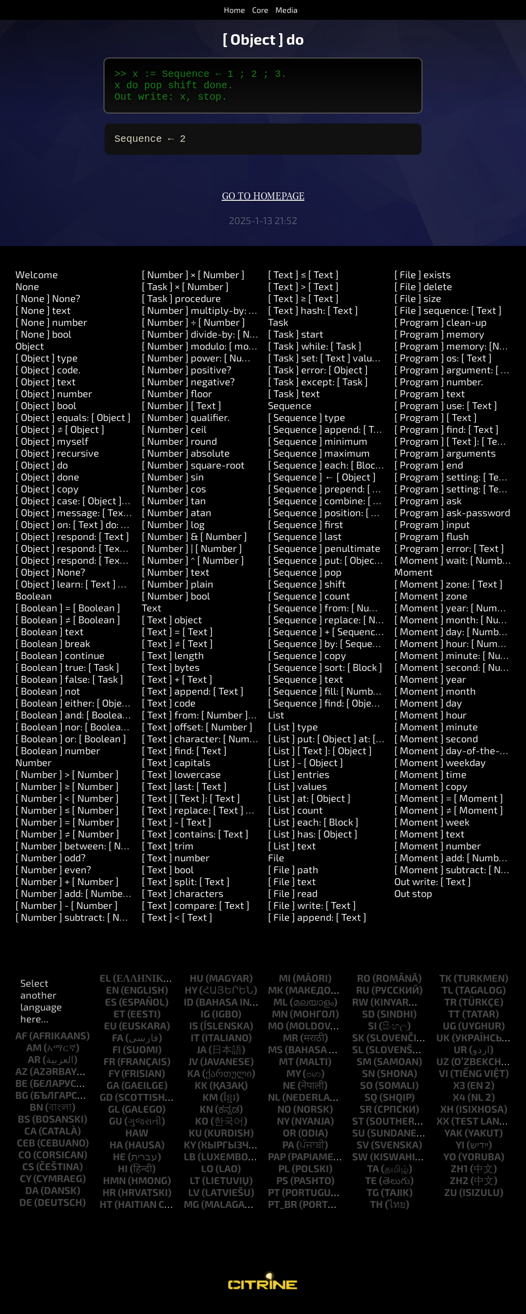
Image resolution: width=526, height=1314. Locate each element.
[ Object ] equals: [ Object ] (73, 425)
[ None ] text (43, 318)
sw (360, 1164)
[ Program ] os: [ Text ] (443, 365)
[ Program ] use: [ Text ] (445, 413)
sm (364, 1069)
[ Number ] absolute (186, 461)
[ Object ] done (47, 484)
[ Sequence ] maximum (319, 461)
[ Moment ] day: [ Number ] (454, 639)
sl (358, 1057)
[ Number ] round (179, 449)
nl (274, 1105)
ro (363, 986)
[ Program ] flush (431, 544)
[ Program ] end (428, 472)
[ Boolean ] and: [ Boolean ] (74, 722)
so (366, 1093)
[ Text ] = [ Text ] (177, 639)
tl (447, 998)
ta (373, 1176)
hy (191, 998)
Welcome (36, 282)
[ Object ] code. (48, 377)
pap (277, 1164)
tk (445, 986)
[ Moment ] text (429, 841)
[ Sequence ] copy (307, 663)
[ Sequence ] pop (305, 580)
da (32, 1198)
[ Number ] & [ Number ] (194, 544)
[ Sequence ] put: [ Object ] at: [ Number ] (357, 568)
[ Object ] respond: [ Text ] (72, 544)
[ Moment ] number (437, 853)
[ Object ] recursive (57, 461)
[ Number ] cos (174, 496)
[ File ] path (293, 877)
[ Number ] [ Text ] (181, 413)
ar (34, 1067)
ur (460, 1057)
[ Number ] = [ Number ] (67, 830)
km (210, 1105)
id (189, 1009)
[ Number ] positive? (186, 377)
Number (33, 770)
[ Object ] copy (47, 496)
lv (194, 1200)
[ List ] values (297, 794)
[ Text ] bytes (171, 675)
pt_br (282, 1212)
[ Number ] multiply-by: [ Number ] (219, 318)
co (24, 1162)
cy (25, 1186)
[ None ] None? (47, 306)
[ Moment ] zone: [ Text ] (448, 591)
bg (21, 1103)
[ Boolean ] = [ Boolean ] (67, 615)
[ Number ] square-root (193, 472)
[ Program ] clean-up (440, 330)
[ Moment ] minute (436, 734)
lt (195, 1188)
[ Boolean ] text (49, 639)
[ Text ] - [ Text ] (176, 830)
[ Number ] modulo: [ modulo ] (207, 353)
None (27, 294)
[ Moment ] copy (431, 794)
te (371, 1188)
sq (371, 1105)
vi (443, 1081)
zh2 (459, 1188)
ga (112, 1093)
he (119, 1164)
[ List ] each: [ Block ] (313, 830)
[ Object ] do (41, 472)
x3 (459, 1093)
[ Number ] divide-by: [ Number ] (213, 342)
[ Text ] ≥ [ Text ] (303, 306)
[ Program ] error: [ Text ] (449, 556)
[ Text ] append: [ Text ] (193, 699)
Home (234, 9)
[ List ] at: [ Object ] (309, 806)
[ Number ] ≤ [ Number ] (67, 818)
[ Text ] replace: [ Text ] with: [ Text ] (221, 818)
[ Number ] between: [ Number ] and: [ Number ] (120, 853)
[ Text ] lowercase (181, 782)
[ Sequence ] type (306, 425)
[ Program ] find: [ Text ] (446, 437)
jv (193, 1069)
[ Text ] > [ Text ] (303, 294)
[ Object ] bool (45, 413)
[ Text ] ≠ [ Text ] (177, 651)
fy (113, 1081)
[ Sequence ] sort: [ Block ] (325, 675)
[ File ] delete (423, 294)
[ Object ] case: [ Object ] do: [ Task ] (92, 508)
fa (117, 1045)
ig (205, 1021)
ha (116, 1152)
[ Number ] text (176, 580)
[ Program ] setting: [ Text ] (454, 484)
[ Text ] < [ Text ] (177, 925)
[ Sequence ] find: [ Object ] (327, 711)
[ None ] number (51, 330)
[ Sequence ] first (305, 532)
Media (286, 9)
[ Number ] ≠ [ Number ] (67, 841)
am (34, 1055)
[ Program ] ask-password (452, 520)
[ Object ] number (53, 401)
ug (449, 1033)
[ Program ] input (432, 532)
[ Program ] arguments (445, 461)
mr (290, 1045)
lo (207, 1176)
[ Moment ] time (430, 782)
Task (278, 330)
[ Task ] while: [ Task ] (315, 353)
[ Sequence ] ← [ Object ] (322, 484)
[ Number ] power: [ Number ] (206, 365)
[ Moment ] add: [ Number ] (454, 865)
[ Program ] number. (438, 389)
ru (362, 998)
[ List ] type (293, 734)
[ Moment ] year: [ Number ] (456, 615)
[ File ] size (417, 306)
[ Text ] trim (168, 853)
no (284, 1117)
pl (284, 1176)
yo (449, 1164)
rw (360, 1009)
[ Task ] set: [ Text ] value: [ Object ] (344, 365)
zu (450, 1200)
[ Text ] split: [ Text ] (186, 889)
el (105, 986)
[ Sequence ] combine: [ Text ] (333, 508)
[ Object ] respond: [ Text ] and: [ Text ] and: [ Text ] (126, 568)
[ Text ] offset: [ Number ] (197, 734)
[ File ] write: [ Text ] (312, 913)
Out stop (413, 901)
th (376, 1212)
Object (29, 353)
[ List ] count (295, 818)
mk (275, 998)
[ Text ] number (176, 865)
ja (202, 1057)
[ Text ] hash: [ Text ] (313, 318)
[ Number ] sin (173, 484)
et (119, 1021)
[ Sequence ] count (309, 603)
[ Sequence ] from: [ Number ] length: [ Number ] (374, 615)
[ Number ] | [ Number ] (192, 556)
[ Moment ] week (432, 830)
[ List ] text (292, 853)
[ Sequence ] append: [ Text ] (331, 437)
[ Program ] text (429, 401)
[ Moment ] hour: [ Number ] (456, 651)
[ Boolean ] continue (60, 663)
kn (206, 1117)
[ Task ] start (295, 342)
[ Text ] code (169, 711)
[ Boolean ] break (52, 651)
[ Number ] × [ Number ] (193, 282)
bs (24, 1127)
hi (123, 1176)
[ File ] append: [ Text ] (317, 925)
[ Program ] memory (439, 342)
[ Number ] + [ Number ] (67, 889)
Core (260, 9)
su (358, 1140)
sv (363, 1152)
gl (114, 1117)
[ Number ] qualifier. (186, 425)
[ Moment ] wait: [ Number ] (455, 568)
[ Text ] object (172, 627)
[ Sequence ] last (305, 544)
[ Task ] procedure (181, 306)
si (372, 1033)
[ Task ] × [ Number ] (185, 294)
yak (453, 1140)
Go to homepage (263, 204)
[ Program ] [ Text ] (435, 425)
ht (106, 1212)
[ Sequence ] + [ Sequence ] (327, 639)
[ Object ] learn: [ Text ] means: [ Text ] (99, 591)
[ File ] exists (422, 282)
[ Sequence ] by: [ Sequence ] (331, 651)
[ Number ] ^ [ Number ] (193, 568)
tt (454, 1021)
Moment (413, 580)
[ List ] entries (298, 782)
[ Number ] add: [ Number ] (73, 901)
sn (368, 1081)
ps (282, 1188)
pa (288, 1152)
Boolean (33, 603)
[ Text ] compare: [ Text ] (196, 913)
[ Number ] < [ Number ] (67, 806)
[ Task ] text (294, 401)
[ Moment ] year (430, 687)
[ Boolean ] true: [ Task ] (67, 675)
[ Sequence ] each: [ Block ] (327, 472)
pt (274, 1200)
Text (151, 615)
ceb (26, 1150)
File (276, 865)
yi (460, 1152)
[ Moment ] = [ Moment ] (448, 806)
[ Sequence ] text (305, 687)
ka (193, 1081)
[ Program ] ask (428, 508)
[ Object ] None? (50, 580)
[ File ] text (292, 889)
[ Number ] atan (176, 520)
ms (275, 1057)
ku (195, 1140)
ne (289, 1093)
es (111, 1009)
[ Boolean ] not (47, 699)
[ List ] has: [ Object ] (313, 841)
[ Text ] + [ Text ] (177, 687)
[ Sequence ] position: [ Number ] (340, 520)
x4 (459, 1105)
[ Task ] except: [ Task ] (318, 389)
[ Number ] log (173, 532)
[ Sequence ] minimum (318, 449)
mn (280, 1021)
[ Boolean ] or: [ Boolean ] (70, 746)
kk (201, 1093)
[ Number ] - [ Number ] (66, 913)
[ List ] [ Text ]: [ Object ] (320, 758)
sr (366, 1117)
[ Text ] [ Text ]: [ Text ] (191, 806)
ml (280, 1009)
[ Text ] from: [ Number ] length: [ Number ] (236, 722)
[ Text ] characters (182, 901)
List (276, 722)
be (21, 1091)
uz (442, 1069)
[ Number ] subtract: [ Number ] (84, 925)
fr (109, 1069)
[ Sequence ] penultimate (324, 556)
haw (137, 1140)
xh (447, 1117)
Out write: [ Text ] (432, 889)
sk (358, 1045)
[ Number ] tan (174, 508)
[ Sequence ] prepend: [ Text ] (333, 496)
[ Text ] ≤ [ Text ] (303, 282)
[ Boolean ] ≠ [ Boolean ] (67, 627)
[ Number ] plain (177, 591)
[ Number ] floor (177, 401)
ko (202, 1129)
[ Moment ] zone (431, 603)
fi (116, 1057)
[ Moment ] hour (430, 722)
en (112, 998)
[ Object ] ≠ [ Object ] (60, 437)
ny (283, 1129)
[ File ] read (292, 901)
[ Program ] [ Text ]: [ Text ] (453, 449)
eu (110, 1033)
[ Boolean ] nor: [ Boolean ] (73, 734)
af (21, 1043)
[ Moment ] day (428, 711)
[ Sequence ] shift (307, 591)
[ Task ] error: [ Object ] (318, 377)
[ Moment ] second (436, 746)
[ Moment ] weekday (440, 770)
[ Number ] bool (176, 603)
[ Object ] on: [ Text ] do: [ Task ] (83, 532)
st (358, 1129)
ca (30, 1138)
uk (443, 1045)
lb (190, 1164)
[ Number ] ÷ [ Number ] (193, 330)
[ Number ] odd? (50, 865)
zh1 (459, 1176)
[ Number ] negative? (188, 389)
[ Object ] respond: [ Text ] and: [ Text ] (99, 556)
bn (36, 1115)
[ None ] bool (43, 342)
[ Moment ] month (435, 699)
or (289, 1140)
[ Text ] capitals (176, 770)
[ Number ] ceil (174, 437)
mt (286, 1069)
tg (373, 1200)
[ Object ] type (46, 365)
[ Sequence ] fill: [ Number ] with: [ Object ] (361, 699)
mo (276, 1033)
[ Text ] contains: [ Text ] (195, 841)
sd (368, 1021)
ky (190, 1152)
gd (106, 1105)
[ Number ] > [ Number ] (67, 782)
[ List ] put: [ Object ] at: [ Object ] (340, 746)
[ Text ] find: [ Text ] (184, 758)
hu (197, 986)
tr (450, 1009)
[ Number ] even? (53, 877)
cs (28, 1174)
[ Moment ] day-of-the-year (457, 758)
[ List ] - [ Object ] (305, 770)
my (293, 1081)
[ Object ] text (45, 389)
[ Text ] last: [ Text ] (184, 794)
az (21, 1079)
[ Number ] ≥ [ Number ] (67, 794)
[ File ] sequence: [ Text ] (448, 318)
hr (109, 1200)
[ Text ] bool (168, 877)
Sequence (290, 413)
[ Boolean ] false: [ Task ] (69, 687)
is (193, 1033)
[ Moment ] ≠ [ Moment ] (448, 818)
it (195, 1045)
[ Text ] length (173, 663)
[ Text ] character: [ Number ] (206, 746)
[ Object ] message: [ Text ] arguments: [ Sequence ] (129, 520)
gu (115, 1129)
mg (191, 1212)
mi (285, 986)
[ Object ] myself (52, 449)
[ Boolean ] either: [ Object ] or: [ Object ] (103, 711)
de (25, 1210)
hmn (114, 1188)
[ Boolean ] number (57, 758)
